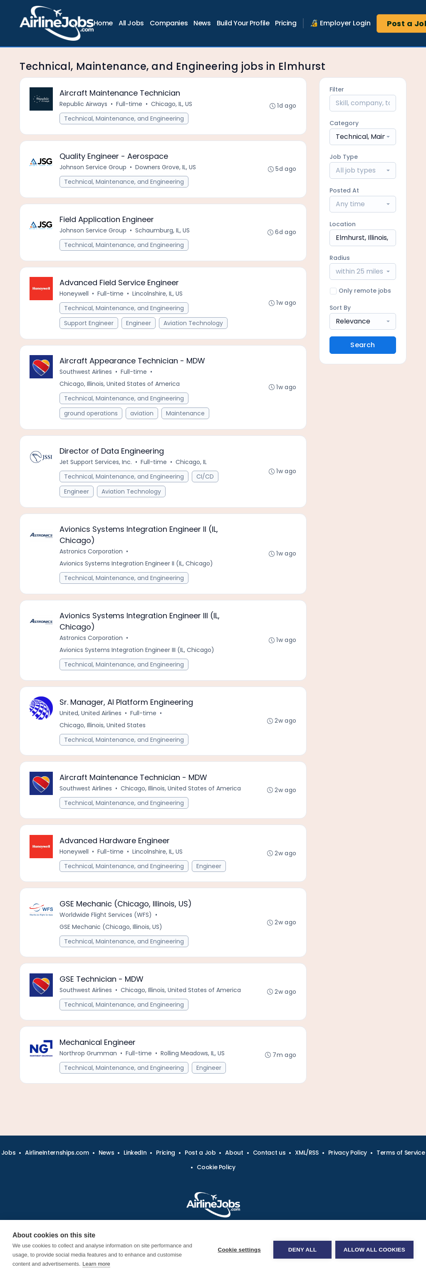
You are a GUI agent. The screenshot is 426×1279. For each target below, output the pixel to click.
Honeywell (74, 295)
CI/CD (205, 479)
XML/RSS (307, 1152)
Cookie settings (238, 1250)
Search (362, 345)
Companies (169, 23)
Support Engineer (89, 325)
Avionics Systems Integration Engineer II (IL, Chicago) (136, 566)
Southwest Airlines (86, 374)
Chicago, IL (191, 464)
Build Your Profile (243, 23)
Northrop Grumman (88, 1059)
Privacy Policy (347, 1152)
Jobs (8, 1152)
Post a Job (200, 1152)
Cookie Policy (216, 1167)
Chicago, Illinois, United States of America (120, 386)
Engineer (138, 325)
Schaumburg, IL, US (163, 231)
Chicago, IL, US (172, 104)
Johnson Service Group (93, 168)
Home (103, 23)
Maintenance (185, 415)
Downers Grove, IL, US (166, 168)
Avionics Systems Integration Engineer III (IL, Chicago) (137, 653)
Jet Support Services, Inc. (96, 464)
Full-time (129, 104)
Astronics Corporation (91, 554)
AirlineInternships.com (57, 1152)
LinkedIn (135, 1152)
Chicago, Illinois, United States (103, 729)
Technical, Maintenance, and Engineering (124, 119)
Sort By (340, 308)
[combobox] (362, 136)
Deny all (302, 1250)
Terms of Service (400, 1152)
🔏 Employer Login (340, 23)
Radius (339, 258)
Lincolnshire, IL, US (158, 295)
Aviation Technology (193, 325)
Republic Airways (84, 104)
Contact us (269, 1152)
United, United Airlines (91, 717)
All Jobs (131, 23)
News (202, 23)
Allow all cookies (374, 1250)
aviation (142, 415)
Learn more (96, 1264)
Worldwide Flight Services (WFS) (106, 920)
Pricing (285, 23)
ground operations (91, 415)
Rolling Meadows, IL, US (193, 1059)
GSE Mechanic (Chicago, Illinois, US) (111, 932)
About (234, 1152)
